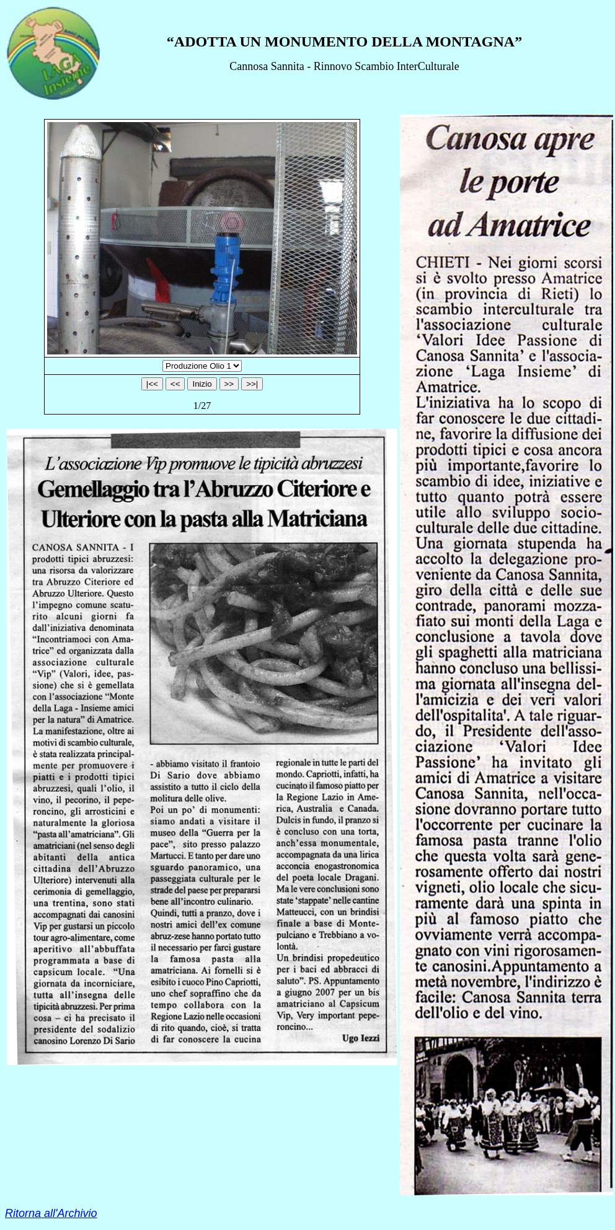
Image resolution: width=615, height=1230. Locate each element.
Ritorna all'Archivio (51, 1213)
